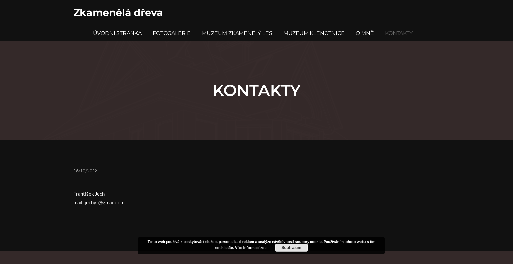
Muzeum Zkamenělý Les (237, 33)
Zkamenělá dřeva (118, 13)
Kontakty (399, 33)
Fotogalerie (172, 33)
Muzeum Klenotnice (314, 33)
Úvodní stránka (117, 33)
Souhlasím (291, 247)
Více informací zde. (251, 248)
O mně (365, 33)
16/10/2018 (85, 170)
